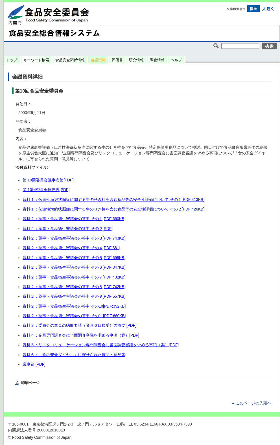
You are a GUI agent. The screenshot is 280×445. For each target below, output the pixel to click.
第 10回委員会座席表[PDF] (46, 190)
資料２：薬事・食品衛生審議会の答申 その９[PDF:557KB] (74, 296)
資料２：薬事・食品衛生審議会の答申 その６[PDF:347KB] (74, 267)
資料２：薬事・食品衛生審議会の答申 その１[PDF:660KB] (74, 219)
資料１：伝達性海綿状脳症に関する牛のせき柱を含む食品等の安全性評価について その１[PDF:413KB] (113, 200)
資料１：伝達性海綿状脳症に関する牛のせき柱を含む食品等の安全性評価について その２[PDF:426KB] (113, 209)
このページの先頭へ (253, 403)
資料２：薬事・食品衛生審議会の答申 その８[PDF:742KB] (74, 287)
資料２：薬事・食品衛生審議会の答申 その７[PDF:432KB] (74, 277)
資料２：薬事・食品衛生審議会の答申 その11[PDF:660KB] (74, 316)
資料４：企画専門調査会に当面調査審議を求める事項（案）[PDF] (81, 335)
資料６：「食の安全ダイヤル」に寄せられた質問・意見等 (74, 355)
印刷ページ (30, 383)
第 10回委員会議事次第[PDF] (48, 180)
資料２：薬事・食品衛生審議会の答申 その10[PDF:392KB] (74, 306)
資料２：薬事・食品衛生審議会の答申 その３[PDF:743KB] (74, 238)
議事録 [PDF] (34, 364)
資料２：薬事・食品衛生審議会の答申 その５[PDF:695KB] (74, 258)
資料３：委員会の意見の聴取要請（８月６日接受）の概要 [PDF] (79, 325)
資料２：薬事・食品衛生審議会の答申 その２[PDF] (68, 229)
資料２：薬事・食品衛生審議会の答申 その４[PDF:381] (71, 248)
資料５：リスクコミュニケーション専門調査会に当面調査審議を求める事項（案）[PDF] (101, 345)
